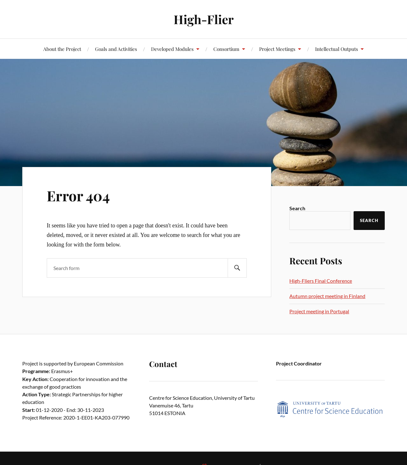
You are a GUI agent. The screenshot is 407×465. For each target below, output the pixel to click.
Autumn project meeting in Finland (327, 296)
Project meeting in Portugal (319, 311)
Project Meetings (277, 48)
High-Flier (204, 19)
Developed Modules (172, 48)
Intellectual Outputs (336, 48)
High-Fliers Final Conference (320, 281)
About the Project (62, 48)
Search (297, 208)
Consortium (226, 48)
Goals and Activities (116, 48)
